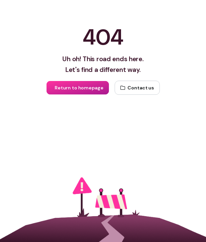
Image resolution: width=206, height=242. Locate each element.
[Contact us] (137, 88)
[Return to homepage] (77, 88)
